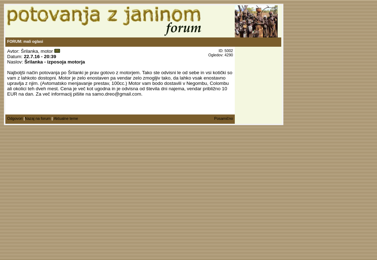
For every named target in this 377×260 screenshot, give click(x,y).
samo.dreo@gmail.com (116, 94)
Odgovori (15, 118)
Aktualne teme (66, 118)
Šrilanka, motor (37, 51)
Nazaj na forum (37, 118)
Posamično (223, 118)
